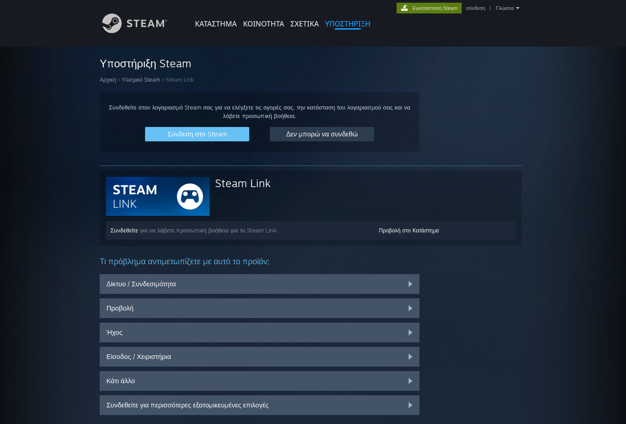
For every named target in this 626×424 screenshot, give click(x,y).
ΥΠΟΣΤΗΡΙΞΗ (347, 23)
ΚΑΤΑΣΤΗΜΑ (216, 23)
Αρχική (108, 79)
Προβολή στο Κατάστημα (409, 230)
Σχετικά (305, 23)
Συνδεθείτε (124, 230)
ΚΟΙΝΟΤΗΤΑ (263, 23)
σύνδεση (475, 8)
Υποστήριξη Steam (145, 63)
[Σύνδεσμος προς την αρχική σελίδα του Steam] (141, 31)
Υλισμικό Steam (141, 79)
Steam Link (243, 183)
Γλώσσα (505, 8)
